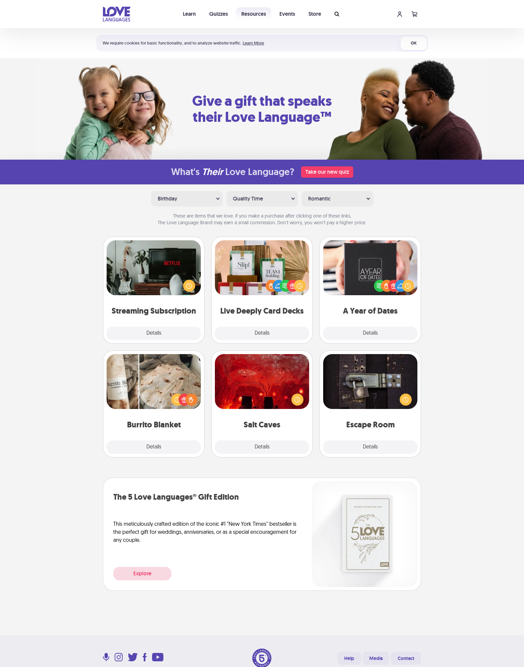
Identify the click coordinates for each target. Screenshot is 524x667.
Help (349, 658)
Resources (253, 13)
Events (287, 13)
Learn (189, 13)
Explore (142, 573)
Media (376, 658)
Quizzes (218, 13)
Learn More (253, 43)
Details (153, 333)
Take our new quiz (327, 171)
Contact (406, 658)
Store (314, 13)
